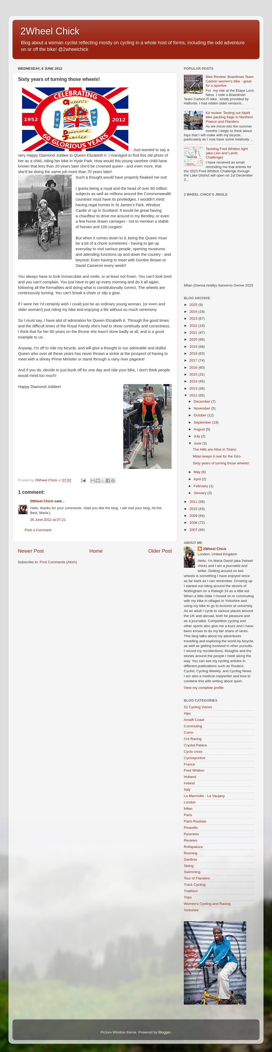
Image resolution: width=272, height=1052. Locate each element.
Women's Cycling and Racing (207, 904)
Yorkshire (191, 910)
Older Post (160, 551)
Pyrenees (191, 834)
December (202, 401)
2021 (193, 332)
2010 (193, 509)
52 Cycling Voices (198, 707)
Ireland (189, 783)
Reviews (190, 840)
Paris (188, 815)
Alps (187, 713)
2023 (193, 318)
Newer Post (31, 551)
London (190, 802)
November (202, 408)
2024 (193, 312)
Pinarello (191, 828)
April (198, 479)
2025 (193, 305)
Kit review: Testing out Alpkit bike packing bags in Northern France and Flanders (229, 117)
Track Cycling (194, 885)
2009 (193, 516)
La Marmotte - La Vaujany (204, 796)
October (200, 415)
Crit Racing (193, 739)
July (197, 436)
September (203, 422)
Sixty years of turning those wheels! (221, 463)
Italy (187, 789)
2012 (193, 395)
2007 (193, 530)
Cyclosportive (194, 758)
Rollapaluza (193, 847)
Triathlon (191, 891)
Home (96, 551)
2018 (193, 353)
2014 (193, 381)
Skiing (189, 866)
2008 (193, 523)
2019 (193, 347)
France (189, 764)
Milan (188, 809)
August (200, 429)
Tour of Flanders (197, 878)
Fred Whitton (194, 770)
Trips (188, 897)
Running (190, 853)
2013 (193, 388)
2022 (193, 326)
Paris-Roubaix (195, 821)
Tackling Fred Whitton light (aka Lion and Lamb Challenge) (227, 153)
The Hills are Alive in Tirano (214, 449)
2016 (193, 367)
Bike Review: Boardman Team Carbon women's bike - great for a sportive (230, 81)
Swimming (192, 872)
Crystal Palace (195, 745)
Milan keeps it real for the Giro (217, 456)
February (201, 486)
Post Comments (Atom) (58, 562)
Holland (190, 777)
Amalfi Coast (194, 720)
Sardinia (190, 859)
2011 (193, 502)
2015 (193, 374)
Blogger (164, 1032)
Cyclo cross (193, 752)
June (198, 443)
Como (188, 732)
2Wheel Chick (49, 31)
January (200, 493)
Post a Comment (38, 530)
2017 (193, 360)
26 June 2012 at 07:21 (48, 520)
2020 (193, 339)
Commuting (193, 726)
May (197, 472)
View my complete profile (204, 688)
